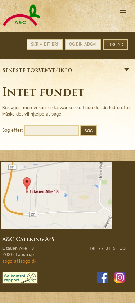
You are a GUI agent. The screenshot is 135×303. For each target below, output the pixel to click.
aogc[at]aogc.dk (19, 261)
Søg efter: (12, 129)
